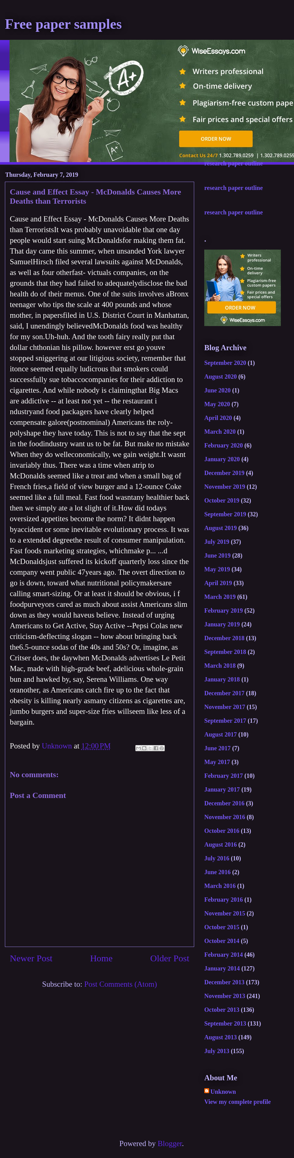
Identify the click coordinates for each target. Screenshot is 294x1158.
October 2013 (221, 1009)
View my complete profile (237, 1101)
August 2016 (220, 844)
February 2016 (223, 899)
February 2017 (223, 775)
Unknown (223, 1091)
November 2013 (224, 996)
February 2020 (223, 445)
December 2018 (224, 638)
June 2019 (217, 555)
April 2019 (218, 583)
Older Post (170, 958)
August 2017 (220, 734)
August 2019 (220, 528)
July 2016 (216, 858)
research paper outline (233, 163)
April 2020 (218, 417)
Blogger (170, 1143)
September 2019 (225, 514)
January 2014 (222, 968)
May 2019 (217, 569)
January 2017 (222, 789)
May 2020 (217, 404)
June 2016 (217, 872)
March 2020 (220, 431)
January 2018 (222, 679)
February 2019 (223, 610)
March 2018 (220, 665)
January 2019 (222, 624)
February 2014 (223, 954)
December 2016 (224, 803)
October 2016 (221, 830)
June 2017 (217, 748)
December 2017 (224, 693)
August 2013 (220, 1037)
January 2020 (222, 459)
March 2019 (220, 596)
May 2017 (217, 762)
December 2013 (224, 982)
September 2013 (225, 1023)
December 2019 (224, 473)
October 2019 (221, 500)
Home (101, 958)
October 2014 (221, 940)
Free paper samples (63, 24)
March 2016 (220, 885)
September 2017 (225, 720)
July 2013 (216, 1051)
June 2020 (217, 390)
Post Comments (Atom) (120, 984)
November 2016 (224, 817)
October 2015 (221, 927)
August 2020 (220, 376)
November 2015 (224, 913)
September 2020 (225, 362)
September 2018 (225, 651)
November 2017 (224, 706)
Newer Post (31, 958)
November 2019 (224, 486)
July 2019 (216, 541)
